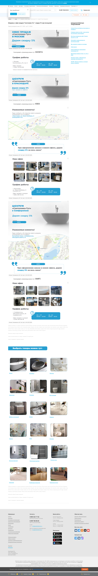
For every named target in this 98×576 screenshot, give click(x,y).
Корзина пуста (87, 10)
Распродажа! (76, 14)
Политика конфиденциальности (15, 540)
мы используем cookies (38, 569)
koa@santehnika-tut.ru (37, 529)
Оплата (15, 6)
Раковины (31, 373)
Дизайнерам (11, 530)
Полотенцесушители (34, 461)
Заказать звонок (73, 10)
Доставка (21, 6)
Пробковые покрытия (34, 482)
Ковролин (11, 482)
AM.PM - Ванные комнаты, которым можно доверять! (79, 62)
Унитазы (52, 373)
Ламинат (52, 417)
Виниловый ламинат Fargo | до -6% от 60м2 (79, 54)
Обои (30, 438)
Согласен (85, 569)
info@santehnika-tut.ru (37, 526)
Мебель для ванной (14, 417)
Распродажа (11, 523)
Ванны (10, 373)
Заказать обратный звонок (80, 516)
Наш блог (10, 545)
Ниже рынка (74, 47)
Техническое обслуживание (42, 6)
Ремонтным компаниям (13, 533)
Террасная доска (54, 482)
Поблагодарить (78, 518)
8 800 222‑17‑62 (34, 517)
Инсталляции (52, 395)
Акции (85, 14)
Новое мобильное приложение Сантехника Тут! (78, 50)
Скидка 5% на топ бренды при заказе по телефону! (80, 29)
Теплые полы (53, 460)
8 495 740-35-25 (64, 10)
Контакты (51, 6)
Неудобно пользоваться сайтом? (82, 523)
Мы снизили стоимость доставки (79, 44)
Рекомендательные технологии (15, 542)
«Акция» (65, 3)
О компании (10, 526)
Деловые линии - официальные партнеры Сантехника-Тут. (78, 58)
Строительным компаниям (14, 531)
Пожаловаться (78, 520)
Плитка (11, 438)
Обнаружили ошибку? (79, 521)
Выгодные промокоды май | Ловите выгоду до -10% (79, 37)
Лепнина (52, 439)
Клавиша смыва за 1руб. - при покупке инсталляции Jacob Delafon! (80, 33)
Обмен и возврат (11, 538)
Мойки (31, 417)
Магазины (57, 6)
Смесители (11, 395)
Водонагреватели (13, 460)
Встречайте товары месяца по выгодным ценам (78, 41)
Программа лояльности (65, 6)
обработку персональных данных (59, 563)
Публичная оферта (12, 537)
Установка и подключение (29, 6)
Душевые (31, 395)
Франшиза (10, 547)
